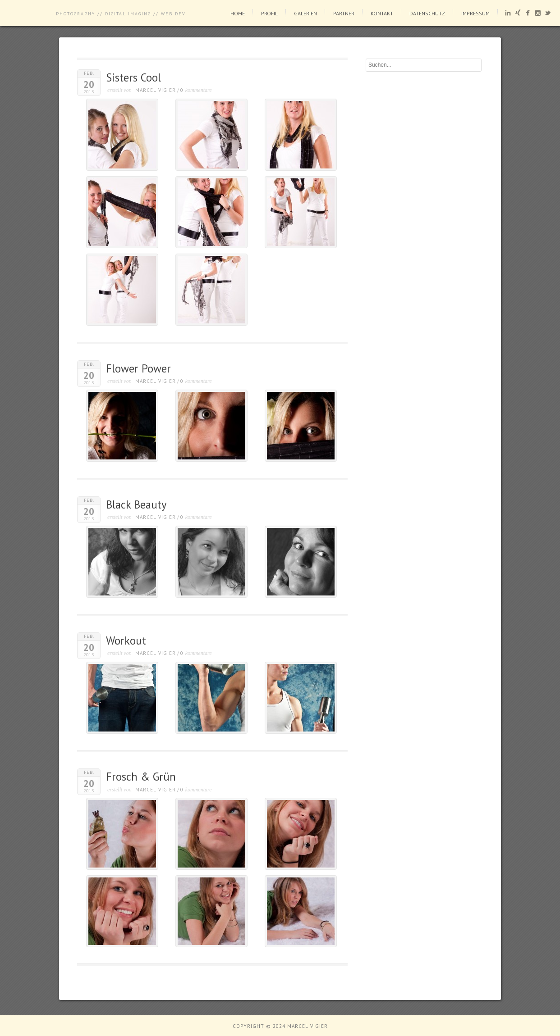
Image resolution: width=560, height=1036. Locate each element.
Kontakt (382, 13)
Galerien (305, 13)
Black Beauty (136, 504)
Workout (126, 640)
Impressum (475, 13)
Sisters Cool (133, 77)
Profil (269, 13)
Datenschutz (427, 13)
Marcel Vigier (155, 90)
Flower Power (138, 368)
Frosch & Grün (141, 776)
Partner (343, 13)
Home (237, 13)
